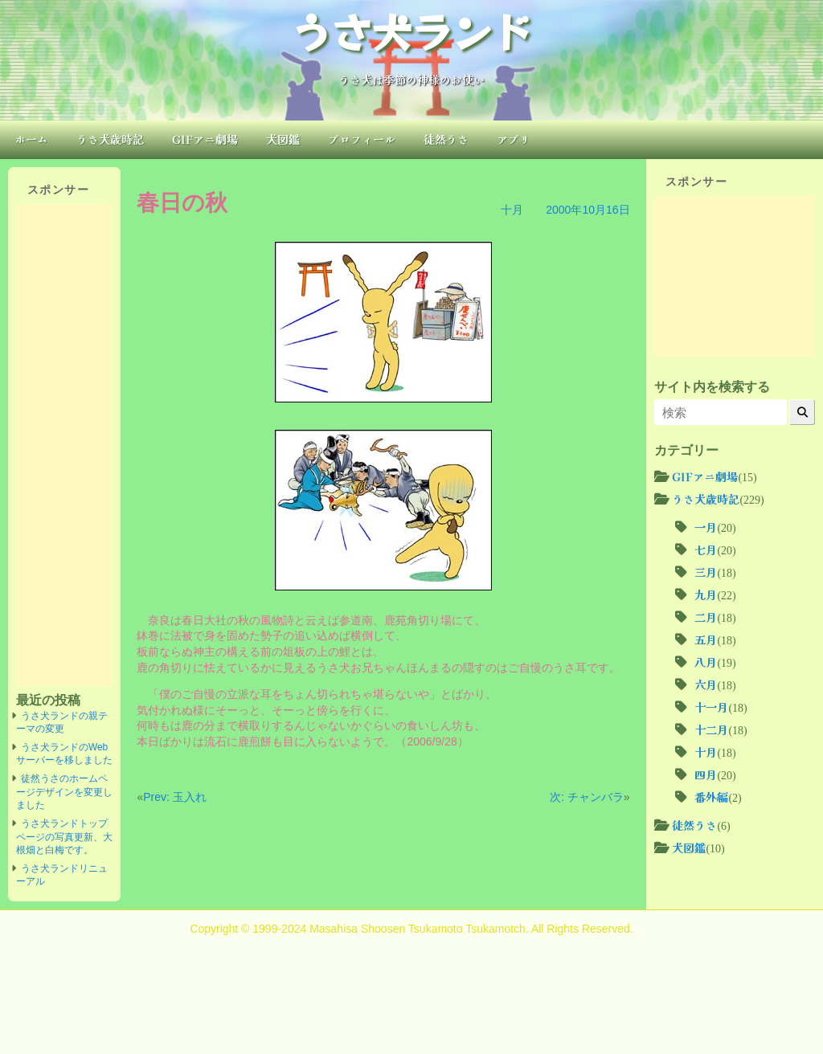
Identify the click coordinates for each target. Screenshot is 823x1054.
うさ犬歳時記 (110, 139)
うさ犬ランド (411, 30)
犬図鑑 (283, 139)
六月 (705, 684)
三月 (705, 572)
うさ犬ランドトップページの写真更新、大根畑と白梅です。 (64, 837)
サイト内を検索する (712, 386)
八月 (705, 662)
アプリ (513, 139)
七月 (705, 549)
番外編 (711, 797)
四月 (705, 774)
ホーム (31, 139)
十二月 (711, 729)
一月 (705, 527)
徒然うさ (446, 139)
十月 (512, 209)
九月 (705, 594)
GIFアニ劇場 (205, 139)
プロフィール (361, 139)
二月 (705, 617)
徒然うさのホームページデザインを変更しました (64, 792)
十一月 (711, 707)
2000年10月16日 (587, 209)
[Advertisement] (64, 445)
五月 (705, 639)
